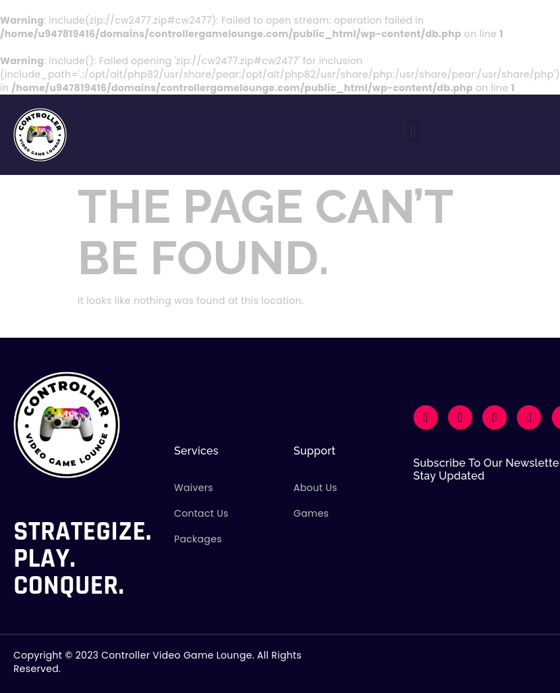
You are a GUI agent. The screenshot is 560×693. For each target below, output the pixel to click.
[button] (413, 131)
